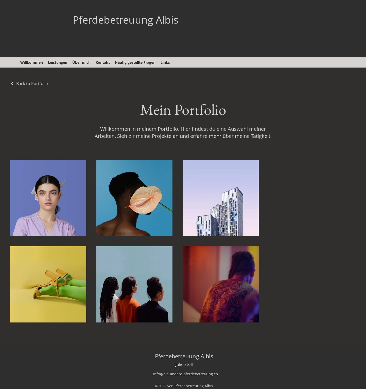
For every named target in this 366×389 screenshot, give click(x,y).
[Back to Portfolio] (29, 83)
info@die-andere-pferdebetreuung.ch (185, 373)
